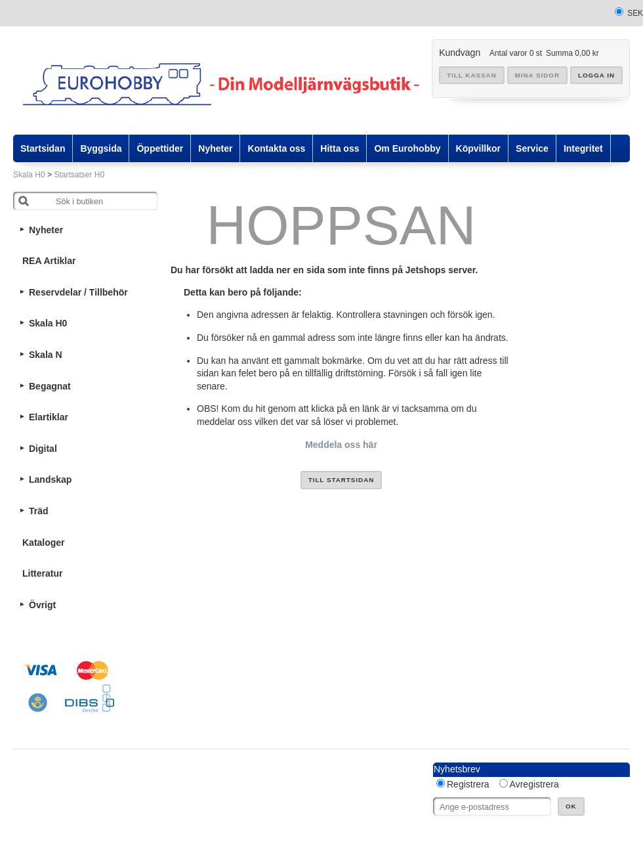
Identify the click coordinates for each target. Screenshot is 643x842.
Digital (43, 448)
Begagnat (50, 386)
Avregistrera (534, 784)
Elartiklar (48, 417)
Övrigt (42, 605)
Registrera (468, 784)
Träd (39, 511)
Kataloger (43, 542)
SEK (635, 13)
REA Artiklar (48, 260)
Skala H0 (29, 174)
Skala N (45, 354)
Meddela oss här (341, 444)
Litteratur (42, 573)
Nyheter (46, 230)
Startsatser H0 (79, 174)
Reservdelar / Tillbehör (78, 292)
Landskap (50, 479)
